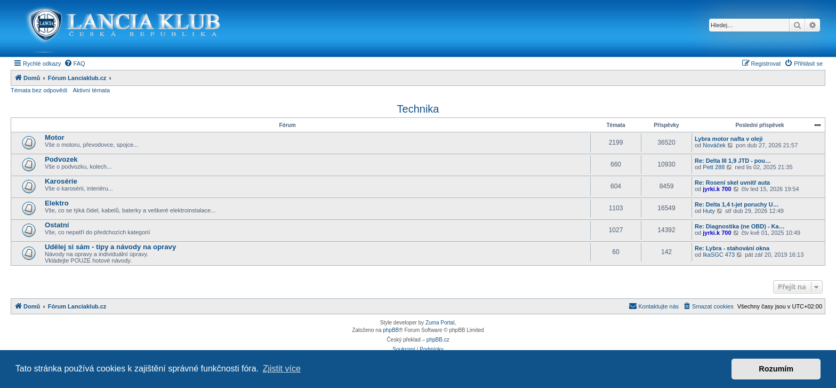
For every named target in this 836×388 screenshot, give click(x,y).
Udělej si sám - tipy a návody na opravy (110, 247)
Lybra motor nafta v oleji (728, 139)
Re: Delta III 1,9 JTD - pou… (733, 160)
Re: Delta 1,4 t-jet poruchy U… (737, 204)
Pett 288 (714, 167)
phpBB (391, 330)
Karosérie (61, 181)
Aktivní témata (91, 90)
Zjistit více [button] (282, 368)
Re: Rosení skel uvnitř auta (732, 182)
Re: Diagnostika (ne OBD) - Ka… (740, 226)
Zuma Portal (439, 323)
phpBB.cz (438, 340)
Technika (418, 109)
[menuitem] (74, 63)
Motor (55, 137)
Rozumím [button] (776, 369)
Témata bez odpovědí (39, 90)
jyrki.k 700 (717, 189)
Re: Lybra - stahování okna (732, 248)
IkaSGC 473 (719, 254)
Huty (709, 211)
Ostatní (57, 225)
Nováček (714, 145)
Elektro (57, 203)
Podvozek (61, 159)
